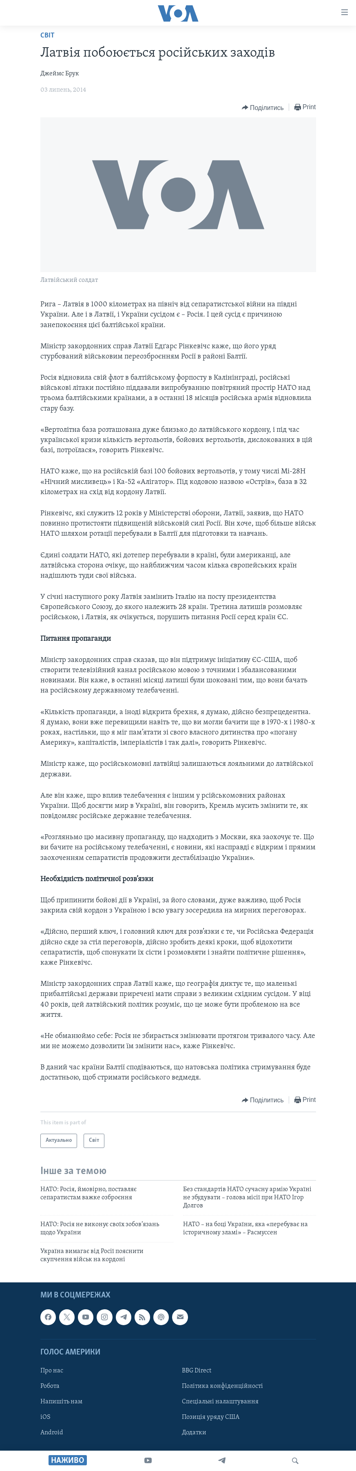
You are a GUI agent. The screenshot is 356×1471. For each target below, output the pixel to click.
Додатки (194, 1432)
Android (51, 1432)
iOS (45, 1417)
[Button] (263, 107)
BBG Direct (196, 1371)
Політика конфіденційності (222, 1386)
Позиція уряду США (210, 1417)
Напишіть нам (61, 1401)
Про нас (51, 1371)
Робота (50, 1386)
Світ (47, 36)
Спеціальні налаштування (220, 1401)
